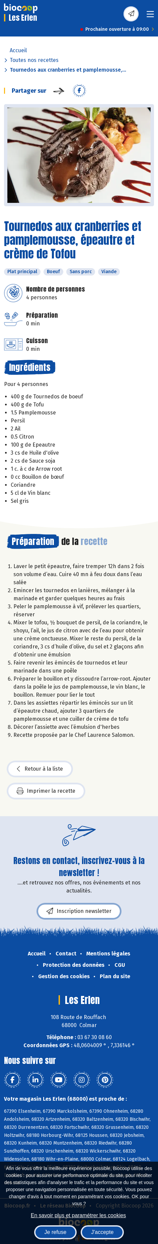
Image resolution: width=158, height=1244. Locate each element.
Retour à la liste (40, 769)
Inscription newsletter (79, 911)
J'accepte (102, 1232)
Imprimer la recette (46, 791)
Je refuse (56, 1232)
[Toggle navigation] (150, 16)
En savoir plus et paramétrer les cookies (78, 1215)
